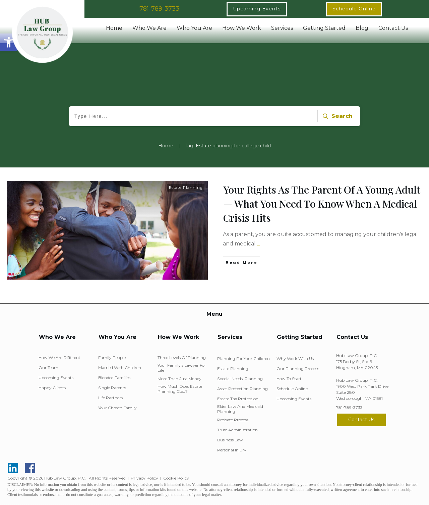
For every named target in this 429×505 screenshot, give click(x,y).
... (258, 243)
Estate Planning (186, 187)
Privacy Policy (144, 478)
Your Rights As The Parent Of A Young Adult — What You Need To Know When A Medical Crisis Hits (321, 203)
